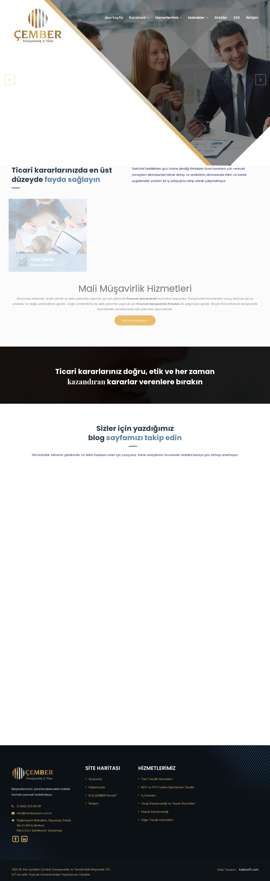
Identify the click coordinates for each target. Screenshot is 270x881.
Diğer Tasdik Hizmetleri (157, 820)
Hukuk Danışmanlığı (154, 812)
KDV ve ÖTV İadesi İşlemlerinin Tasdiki (167, 787)
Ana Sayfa (114, 17)
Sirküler (220, 17)
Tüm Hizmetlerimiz (134, 320)
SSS (237, 17)
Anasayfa (95, 779)
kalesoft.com (248, 869)
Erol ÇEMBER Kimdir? (103, 795)
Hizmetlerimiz (166, 17)
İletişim (252, 17)
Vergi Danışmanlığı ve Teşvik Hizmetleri (168, 803)
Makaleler (196, 17)
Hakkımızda (97, 787)
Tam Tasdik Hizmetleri (156, 779)
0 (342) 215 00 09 (29, 806)
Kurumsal (137, 17)
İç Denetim (148, 795)
